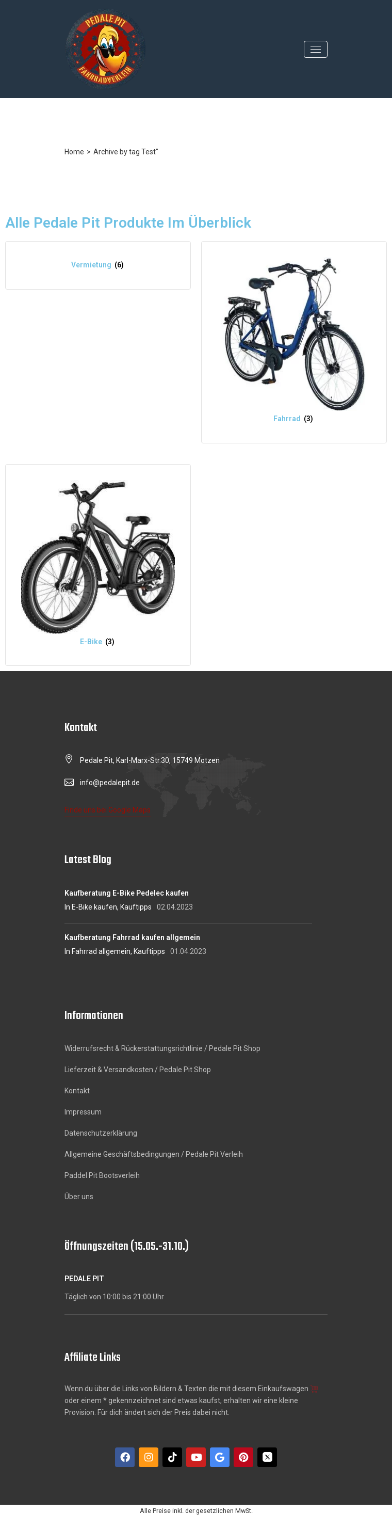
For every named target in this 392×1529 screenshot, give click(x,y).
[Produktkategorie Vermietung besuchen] (98, 265)
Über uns (78, 1196)
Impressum (83, 1112)
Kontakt (77, 1091)
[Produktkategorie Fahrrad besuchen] (294, 342)
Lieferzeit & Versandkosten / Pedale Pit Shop (137, 1069)
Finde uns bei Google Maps (107, 810)
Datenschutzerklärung (100, 1133)
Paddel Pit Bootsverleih (102, 1175)
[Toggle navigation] (316, 49)
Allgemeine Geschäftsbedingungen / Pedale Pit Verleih (153, 1154)
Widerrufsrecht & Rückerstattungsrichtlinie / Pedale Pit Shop (162, 1048)
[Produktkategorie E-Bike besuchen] (98, 565)
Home (74, 152)
